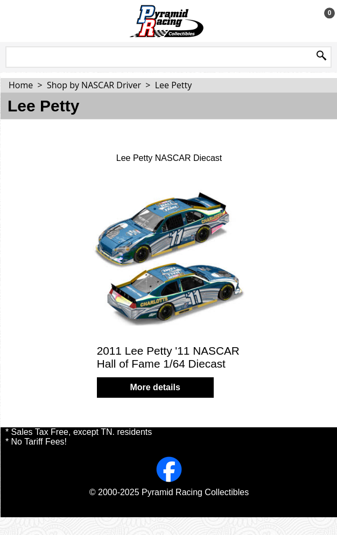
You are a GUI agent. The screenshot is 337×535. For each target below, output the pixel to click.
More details (155, 387)
